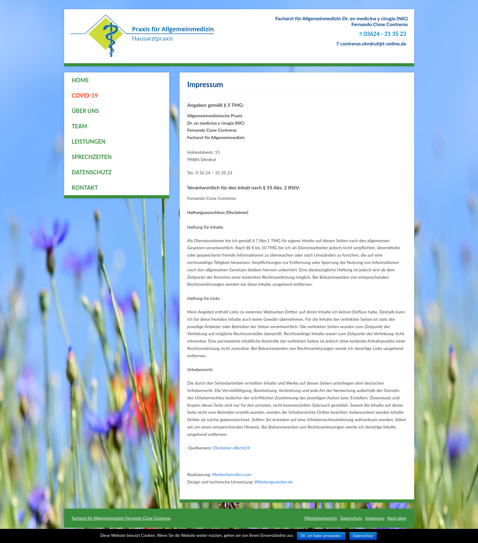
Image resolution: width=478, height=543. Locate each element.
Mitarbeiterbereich (320, 518)
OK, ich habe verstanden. (321, 536)
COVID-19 (85, 95)
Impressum (374, 518)
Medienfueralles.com (231, 474)
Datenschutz (92, 172)
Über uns (85, 110)
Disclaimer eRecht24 (231, 447)
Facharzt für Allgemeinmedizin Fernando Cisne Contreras (121, 518)
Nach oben (396, 518)
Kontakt (85, 187)
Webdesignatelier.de (274, 481)
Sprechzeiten (92, 156)
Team (79, 126)
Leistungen (89, 141)
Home (80, 80)
